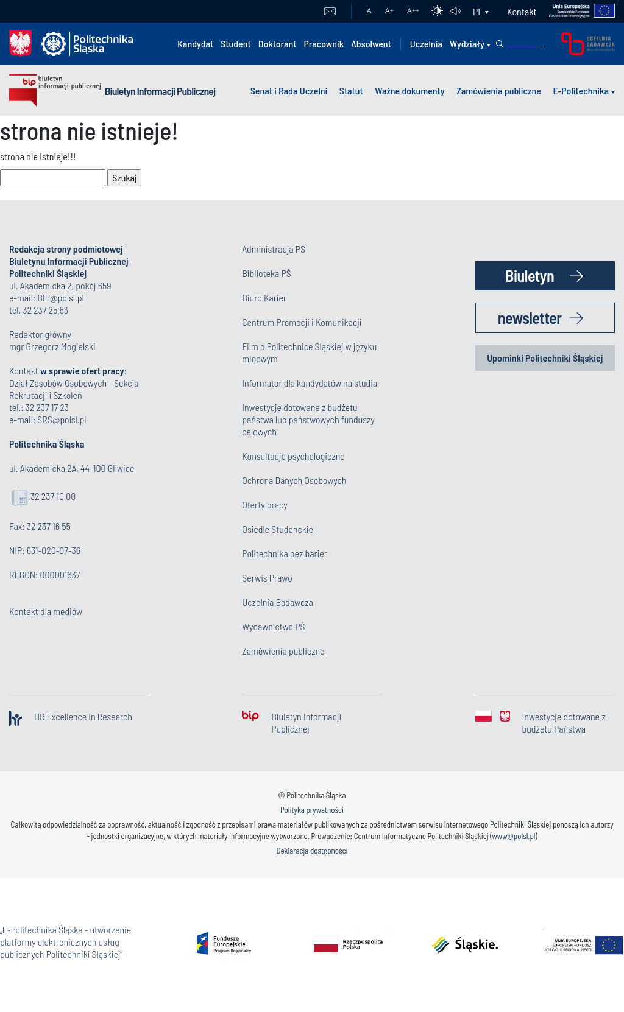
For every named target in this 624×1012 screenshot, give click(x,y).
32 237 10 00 (53, 496)
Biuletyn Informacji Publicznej (160, 90)
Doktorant (277, 43)
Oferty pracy (264, 504)
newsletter (530, 317)
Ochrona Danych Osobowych (294, 480)
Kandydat (195, 43)
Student (236, 43)
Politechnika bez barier (284, 553)
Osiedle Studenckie (277, 529)
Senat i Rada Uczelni (289, 90)
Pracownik (323, 43)
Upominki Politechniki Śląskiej (545, 358)
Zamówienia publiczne (498, 90)
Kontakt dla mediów (45, 611)
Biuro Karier (264, 297)
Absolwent (371, 43)
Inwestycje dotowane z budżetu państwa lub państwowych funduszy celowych (308, 419)
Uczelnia (426, 43)
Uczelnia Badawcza (277, 602)
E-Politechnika (581, 90)
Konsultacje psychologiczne (293, 456)
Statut (351, 90)
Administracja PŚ (273, 249)
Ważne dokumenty (410, 90)
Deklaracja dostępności (311, 851)
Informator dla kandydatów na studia (309, 382)
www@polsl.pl (513, 836)
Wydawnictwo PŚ (273, 626)
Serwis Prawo (267, 577)
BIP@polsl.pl (60, 297)
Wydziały (467, 43)
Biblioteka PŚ (266, 273)
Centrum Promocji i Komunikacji (301, 322)
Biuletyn (529, 275)
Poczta (330, 11)
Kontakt (521, 11)
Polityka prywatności (312, 810)
